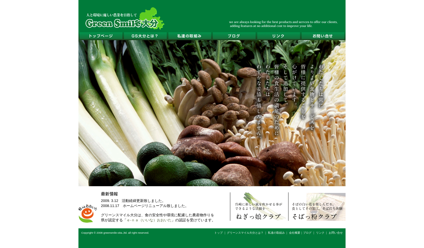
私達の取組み (189, 35)
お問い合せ (323, 35)
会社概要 (294, 232)
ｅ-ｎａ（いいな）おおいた (149, 220)
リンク (278, 35)
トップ (218, 232)
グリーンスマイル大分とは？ (145, 35)
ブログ (234, 35)
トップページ (100, 35)
